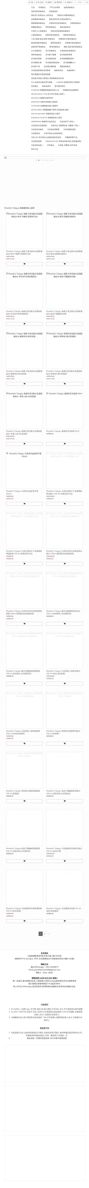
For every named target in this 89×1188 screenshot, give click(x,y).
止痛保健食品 (36, 35)
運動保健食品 (65, 66)
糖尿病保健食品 (69, 35)
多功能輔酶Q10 (69, 62)
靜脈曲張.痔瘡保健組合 (68, 39)
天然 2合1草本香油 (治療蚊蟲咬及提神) (46, 137)
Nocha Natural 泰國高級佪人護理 (45, 113)
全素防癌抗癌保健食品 (57, 23)
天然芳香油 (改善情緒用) (53, 133)
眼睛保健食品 (56, 43)
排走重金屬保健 (50, 66)
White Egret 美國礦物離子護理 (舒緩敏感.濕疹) (50, 109)
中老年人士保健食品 (39, 31)
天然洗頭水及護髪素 (39, 125)
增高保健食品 (36, 54)
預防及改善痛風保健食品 (60, 31)
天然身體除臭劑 (69, 129)
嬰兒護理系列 (60, 86)
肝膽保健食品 (75, 23)
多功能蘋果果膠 (66, 54)
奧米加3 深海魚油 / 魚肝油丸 (42, 15)
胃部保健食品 (51, 27)
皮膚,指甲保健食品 (38, 47)
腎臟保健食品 (36, 27)
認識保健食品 (69, 7)
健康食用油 (58, 70)
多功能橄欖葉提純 (67, 58)
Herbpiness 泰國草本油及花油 (43, 121)
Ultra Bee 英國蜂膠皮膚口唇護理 (44, 106)
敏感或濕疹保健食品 (39, 43)
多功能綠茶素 (51, 58)
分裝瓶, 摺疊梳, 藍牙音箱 (67, 145)
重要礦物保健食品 (38, 23)
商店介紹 (34, 149)
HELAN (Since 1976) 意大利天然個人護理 (48, 94)
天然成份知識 (37, 145)
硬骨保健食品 (54, 47)
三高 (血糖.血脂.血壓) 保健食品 (43, 39)
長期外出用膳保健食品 (66, 15)
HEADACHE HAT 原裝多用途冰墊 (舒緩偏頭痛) (63, 141)
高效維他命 (53, 11)
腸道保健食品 (65, 27)
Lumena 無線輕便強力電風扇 (67, 82)
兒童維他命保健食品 (68, 50)
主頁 (33, 7)
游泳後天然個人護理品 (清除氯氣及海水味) (47, 78)
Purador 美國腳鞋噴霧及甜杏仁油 (45, 90)
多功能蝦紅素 (36, 62)
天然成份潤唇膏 (53, 129)
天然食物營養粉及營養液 (40, 70)
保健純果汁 (71, 70)
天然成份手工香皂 (67, 121)
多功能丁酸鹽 (51, 54)
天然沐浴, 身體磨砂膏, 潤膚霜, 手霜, (65, 125)
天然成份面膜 (36, 141)
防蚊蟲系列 (46, 86)
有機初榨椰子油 (71, 137)
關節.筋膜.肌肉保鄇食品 (73, 47)
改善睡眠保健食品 (38, 19)
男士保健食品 (51, 50)
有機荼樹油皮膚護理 (70, 90)
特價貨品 (42, 7)
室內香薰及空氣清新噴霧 (40, 74)
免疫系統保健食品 (38, 11)
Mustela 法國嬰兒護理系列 (42, 98)
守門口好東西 (54, 7)
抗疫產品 (34, 86)
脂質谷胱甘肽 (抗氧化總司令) (60, 19)
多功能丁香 (35, 66)
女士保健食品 (36, 50)
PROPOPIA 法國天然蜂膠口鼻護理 (44, 102)
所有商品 (50, 145)
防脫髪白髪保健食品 (73, 43)
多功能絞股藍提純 (52, 62)
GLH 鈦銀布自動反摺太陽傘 (41, 82)
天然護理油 (35, 133)
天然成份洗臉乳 (37, 129)
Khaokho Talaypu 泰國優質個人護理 (46, 117)
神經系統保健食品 (52, 35)
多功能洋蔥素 (36, 58)
